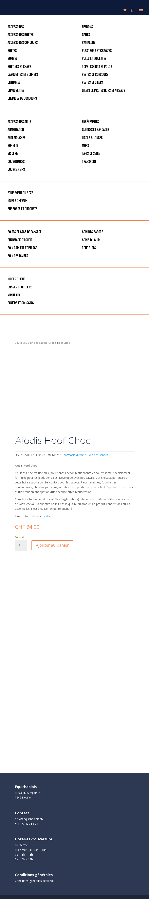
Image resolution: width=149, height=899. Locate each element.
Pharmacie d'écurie (74, 455)
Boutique (20, 342)
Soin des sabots (37, 342)
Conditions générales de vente (34, 881)
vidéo (47, 516)
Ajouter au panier (52, 545)
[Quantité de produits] (21, 545)
